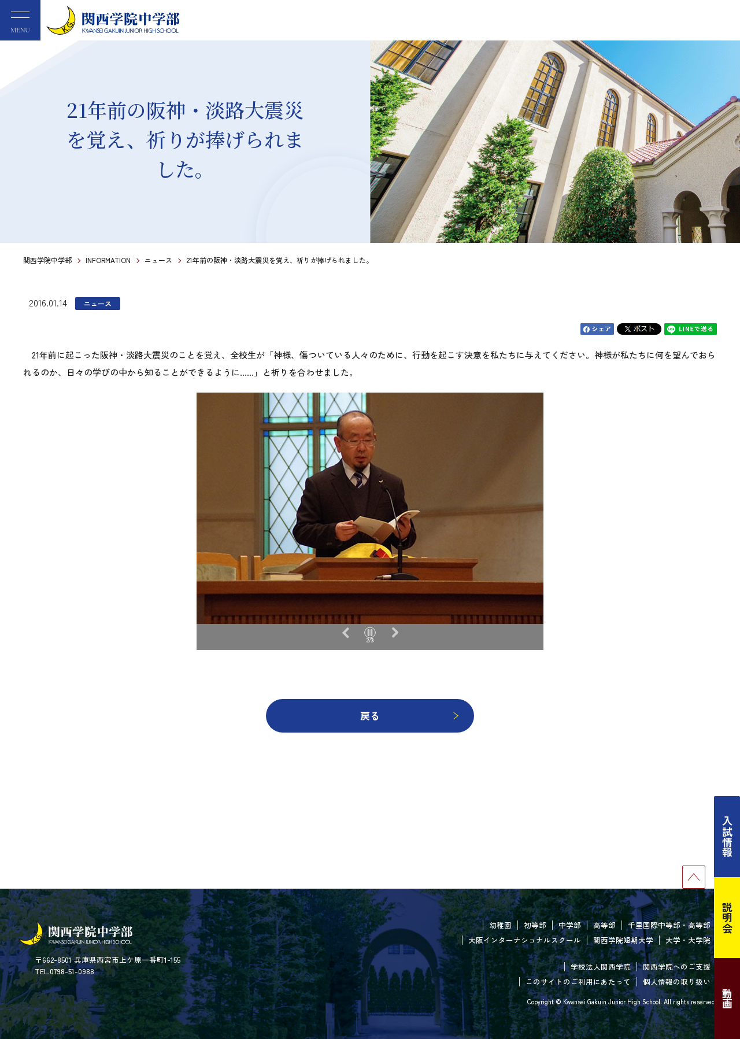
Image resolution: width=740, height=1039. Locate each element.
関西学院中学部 (47, 260)
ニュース (158, 260)
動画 (727, 998)
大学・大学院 (688, 939)
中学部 (569, 924)
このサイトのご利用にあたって (578, 981)
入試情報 (727, 836)
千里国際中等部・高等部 (669, 924)
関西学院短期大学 (623, 939)
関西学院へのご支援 (677, 966)
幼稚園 (500, 924)
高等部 (604, 924)
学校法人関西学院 (601, 966)
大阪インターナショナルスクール (524, 939)
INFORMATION (108, 260)
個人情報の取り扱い (677, 981)
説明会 (727, 917)
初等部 (535, 924)
